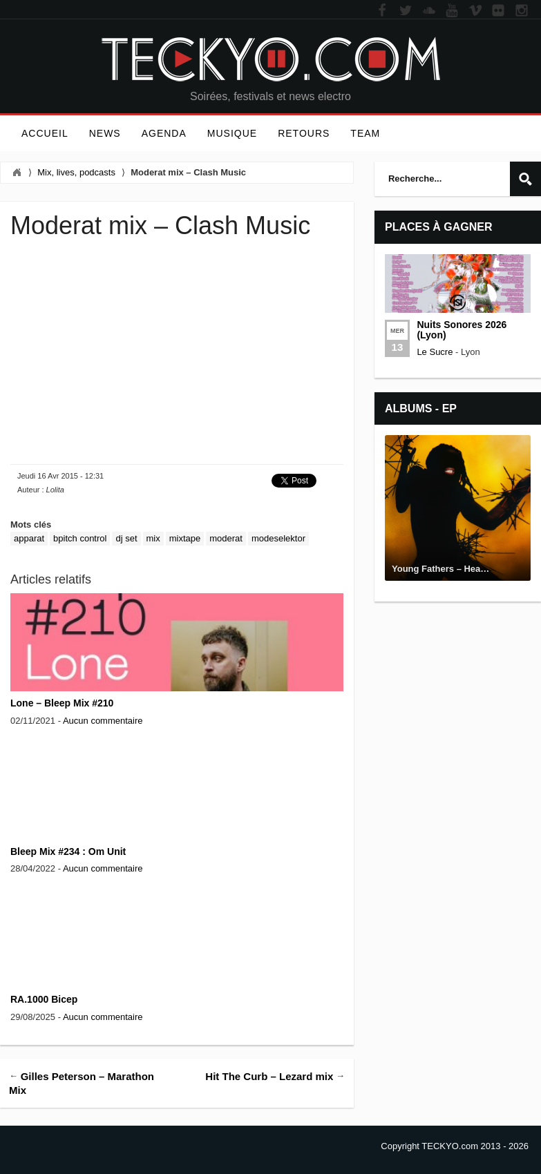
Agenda (164, 133)
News (105, 133)
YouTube (452, 11)
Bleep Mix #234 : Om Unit (68, 851)
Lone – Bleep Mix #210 (61, 703)
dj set (126, 538)
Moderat (226, 538)
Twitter (405, 11)
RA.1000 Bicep (43, 999)
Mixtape (185, 538)
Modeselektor (278, 538)
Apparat (29, 538)
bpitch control (79, 538)
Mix (153, 538)
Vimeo (475, 11)
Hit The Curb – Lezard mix (269, 1075)
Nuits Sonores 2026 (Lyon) (461, 329)
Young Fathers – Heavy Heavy (456, 569)
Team (365, 133)
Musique (232, 133)
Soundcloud (429, 11)
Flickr (498, 11)
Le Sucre (435, 352)
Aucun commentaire (103, 720)
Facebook (382, 11)
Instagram (522, 11)
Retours (304, 133)
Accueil (44, 133)
